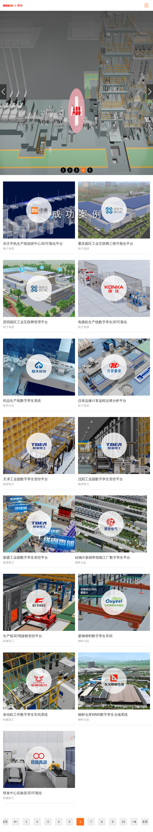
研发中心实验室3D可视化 (22, 793)
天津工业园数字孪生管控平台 (25, 479)
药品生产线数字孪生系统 (22, 400)
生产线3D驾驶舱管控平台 (22, 636)
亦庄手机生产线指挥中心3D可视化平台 (32, 243)
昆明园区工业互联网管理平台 (25, 322)
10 (123, 821)
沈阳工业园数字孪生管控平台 (100, 479)
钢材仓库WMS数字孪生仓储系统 (103, 714)
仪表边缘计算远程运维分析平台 (102, 400)
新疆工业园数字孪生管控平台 (25, 557)
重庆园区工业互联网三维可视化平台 (105, 243)
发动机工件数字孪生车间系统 (25, 714)
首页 (5, 821)
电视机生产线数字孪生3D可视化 (102, 322)
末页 (145, 821)
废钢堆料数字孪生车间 (95, 636)
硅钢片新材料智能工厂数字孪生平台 (102, 557)
